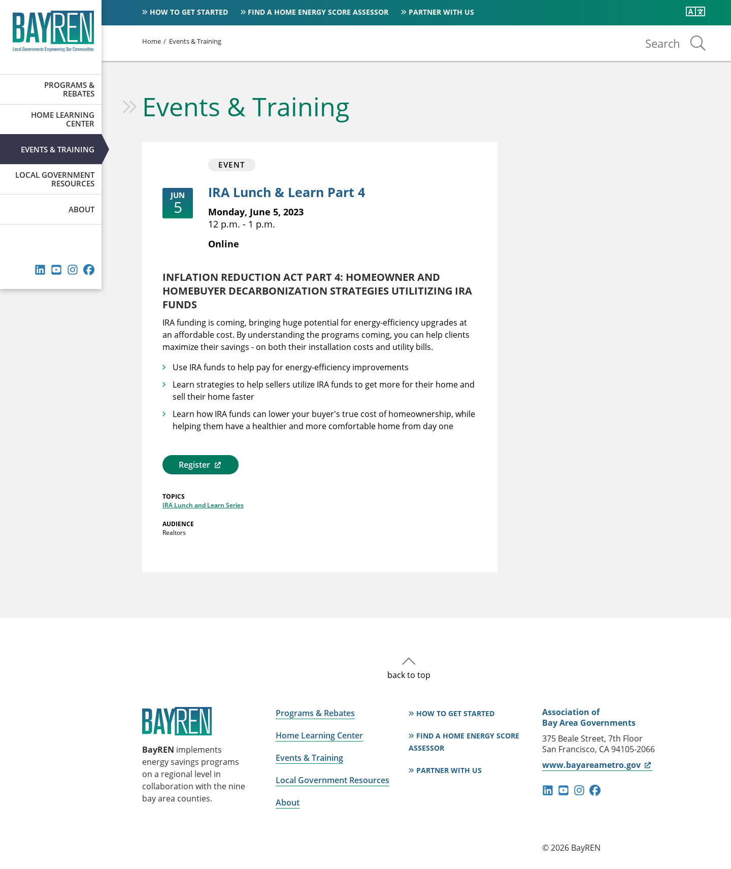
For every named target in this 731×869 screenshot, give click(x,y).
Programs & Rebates (69, 89)
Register (200, 464)
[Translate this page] (695, 11)
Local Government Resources (54, 179)
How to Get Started (189, 12)
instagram (72, 269)
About (81, 209)
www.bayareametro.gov (597, 764)
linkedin (40, 269)
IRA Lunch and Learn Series (203, 505)
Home (151, 41)
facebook (88, 269)
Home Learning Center (62, 119)
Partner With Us (441, 12)
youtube (56, 269)
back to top (408, 675)
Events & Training (57, 149)
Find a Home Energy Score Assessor (318, 12)
